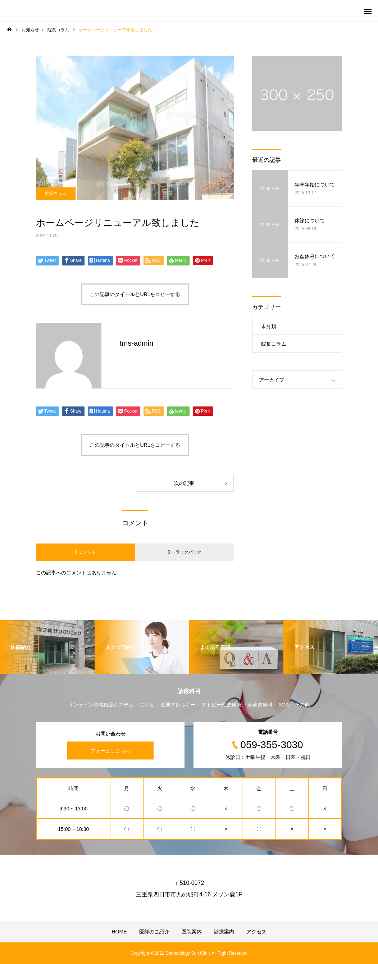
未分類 (268, 326)
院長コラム (56, 193)
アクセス (256, 932)
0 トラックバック (184, 552)
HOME (119, 932)
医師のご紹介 (154, 932)
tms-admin (136, 343)
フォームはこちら (110, 750)
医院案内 (192, 932)
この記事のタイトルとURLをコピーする (135, 294)
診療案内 (224, 932)
